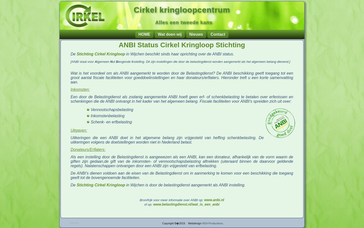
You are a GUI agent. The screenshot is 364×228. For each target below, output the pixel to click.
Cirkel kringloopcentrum (182, 9)
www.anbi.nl (214, 200)
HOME (144, 34)
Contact (218, 34)
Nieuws (196, 34)
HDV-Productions (212, 223)
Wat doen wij (170, 34)
